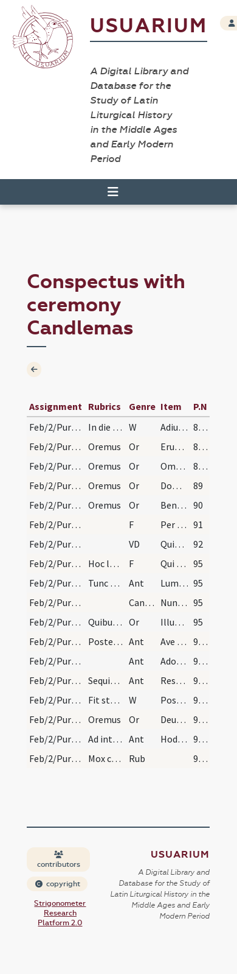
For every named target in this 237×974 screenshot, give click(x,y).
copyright (57, 884)
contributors (58, 860)
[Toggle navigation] (113, 192)
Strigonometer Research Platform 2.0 (60, 913)
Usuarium (148, 26)
